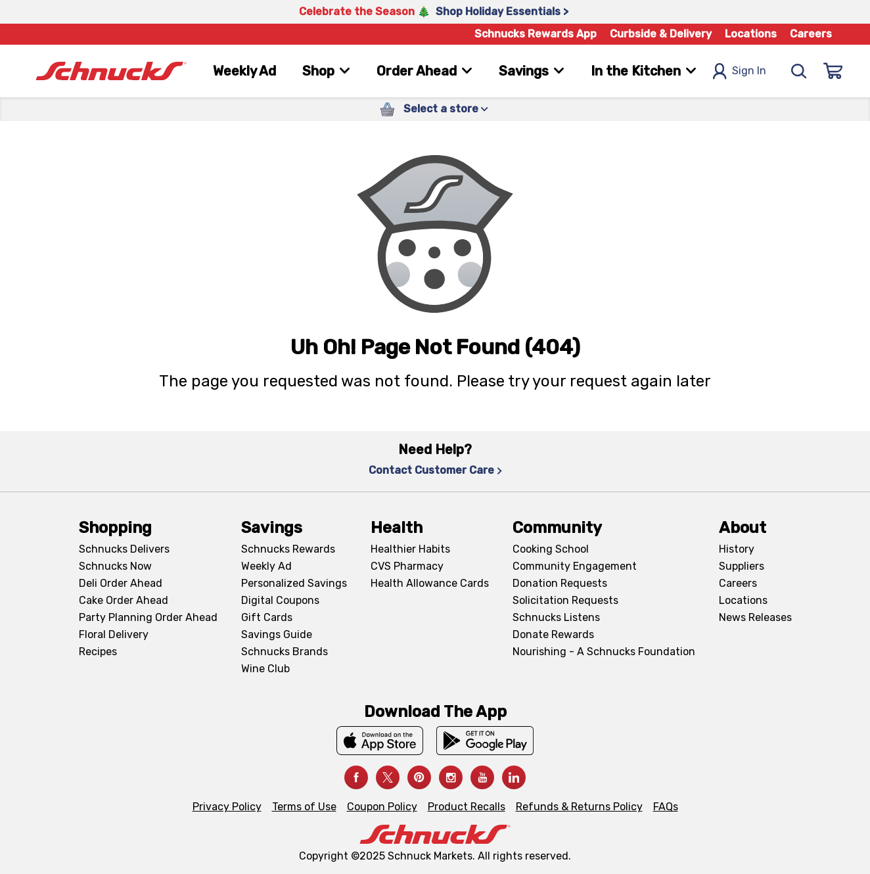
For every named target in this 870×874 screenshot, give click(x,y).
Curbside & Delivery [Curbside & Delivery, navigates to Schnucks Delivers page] (661, 34)
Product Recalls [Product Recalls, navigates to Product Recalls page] (466, 806)
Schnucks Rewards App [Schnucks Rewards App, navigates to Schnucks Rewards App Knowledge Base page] (535, 34)
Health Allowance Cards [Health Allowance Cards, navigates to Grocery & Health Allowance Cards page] (430, 583)
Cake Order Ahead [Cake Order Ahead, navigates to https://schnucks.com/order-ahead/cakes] (123, 600)
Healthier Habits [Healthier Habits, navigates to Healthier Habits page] (410, 549)
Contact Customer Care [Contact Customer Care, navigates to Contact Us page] (435, 470)
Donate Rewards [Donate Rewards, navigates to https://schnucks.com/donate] (553, 634)
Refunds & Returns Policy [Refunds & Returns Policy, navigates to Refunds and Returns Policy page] (579, 806)
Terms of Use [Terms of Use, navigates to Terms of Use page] (304, 806)
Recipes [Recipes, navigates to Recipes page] (98, 651)
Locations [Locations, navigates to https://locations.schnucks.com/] (743, 600)
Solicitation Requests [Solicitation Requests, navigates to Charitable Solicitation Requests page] (565, 600)
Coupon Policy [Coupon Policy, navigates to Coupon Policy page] (382, 806)
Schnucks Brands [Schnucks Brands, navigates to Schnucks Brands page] (284, 651)
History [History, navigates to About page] (736, 549)
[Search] (799, 71)
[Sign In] (833, 71)
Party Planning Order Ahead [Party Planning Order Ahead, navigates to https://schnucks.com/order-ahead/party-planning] (148, 617)
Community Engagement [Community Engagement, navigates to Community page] (575, 566)
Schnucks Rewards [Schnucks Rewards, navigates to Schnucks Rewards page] (288, 549)
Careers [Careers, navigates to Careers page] (811, 34)
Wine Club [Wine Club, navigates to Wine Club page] (265, 668)
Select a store (445, 109)
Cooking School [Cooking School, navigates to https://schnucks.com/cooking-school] (551, 549)
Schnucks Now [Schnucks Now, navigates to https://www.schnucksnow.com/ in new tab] (115, 566)
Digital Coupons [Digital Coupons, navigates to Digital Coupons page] (280, 600)
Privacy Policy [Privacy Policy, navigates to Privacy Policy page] (227, 806)
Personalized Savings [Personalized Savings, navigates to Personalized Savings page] (294, 583)
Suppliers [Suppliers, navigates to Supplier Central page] (741, 566)
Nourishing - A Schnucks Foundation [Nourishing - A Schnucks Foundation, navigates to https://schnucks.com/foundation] (604, 651)
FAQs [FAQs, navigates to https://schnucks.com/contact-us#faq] (665, 806)
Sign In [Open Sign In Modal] (739, 71)
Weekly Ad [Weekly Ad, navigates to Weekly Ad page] (244, 71)
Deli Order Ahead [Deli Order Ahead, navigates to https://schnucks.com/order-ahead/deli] (120, 583)
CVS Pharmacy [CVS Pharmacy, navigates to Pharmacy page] (407, 566)
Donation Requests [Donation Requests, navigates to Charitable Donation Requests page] (560, 583)
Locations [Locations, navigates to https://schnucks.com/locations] (751, 34)
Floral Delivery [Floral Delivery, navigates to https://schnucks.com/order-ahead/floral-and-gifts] (114, 634)
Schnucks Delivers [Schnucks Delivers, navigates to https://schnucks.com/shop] (124, 549)
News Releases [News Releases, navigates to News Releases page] (755, 617)
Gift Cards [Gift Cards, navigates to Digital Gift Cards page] (266, 617)
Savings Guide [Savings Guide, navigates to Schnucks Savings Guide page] (276, 634)
